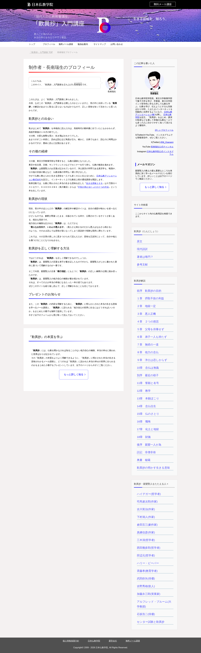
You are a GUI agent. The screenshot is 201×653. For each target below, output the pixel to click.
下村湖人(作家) (146, 516)
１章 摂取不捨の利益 (150, 298)
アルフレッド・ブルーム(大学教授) (154, 604)
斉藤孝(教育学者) (147, 570)
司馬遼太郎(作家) (147, 501)
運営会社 (113, 641)
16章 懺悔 (144, 421)
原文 (139, 241)
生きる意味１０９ (94, 183)
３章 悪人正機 (146, 313)
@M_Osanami (167, 142)
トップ (32, 44)
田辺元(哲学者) (146, 555)
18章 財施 (144, 436)
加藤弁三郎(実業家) (148, 593)
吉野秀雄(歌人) (146, 586)
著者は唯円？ (145, 256)
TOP (41, 52)
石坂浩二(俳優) (146, 614)
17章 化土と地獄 (148, 429)
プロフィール (49, 44)
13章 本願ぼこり (148, 398)
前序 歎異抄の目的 (149, 290)
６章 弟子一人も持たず (152, 336)
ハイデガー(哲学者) (149, 493)
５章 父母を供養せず (150, 329)
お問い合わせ (116, 44)
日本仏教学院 (94, 641)
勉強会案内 (83, 44)
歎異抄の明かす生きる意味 (153, 467)
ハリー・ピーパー (148, 563)
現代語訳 (142, 249)
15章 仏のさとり (148, 413)
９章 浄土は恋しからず (152, 359)
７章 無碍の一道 (148, 344)
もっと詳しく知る (73, 374)
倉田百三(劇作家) (147, 524)
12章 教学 (144, 390)
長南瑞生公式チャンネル (162, 147)
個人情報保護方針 (71, 641)
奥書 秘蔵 (143, 459)
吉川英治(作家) (146, 509)
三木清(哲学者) (146, 539)
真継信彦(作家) (146, 532)
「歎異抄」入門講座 (58, 23)
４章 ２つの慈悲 (148, 321)
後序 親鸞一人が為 (149, 444)
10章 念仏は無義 (148, 367)
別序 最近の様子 (148, 375)
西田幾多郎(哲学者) (148, 547)
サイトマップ (100, 44)
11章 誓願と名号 (148, 383)
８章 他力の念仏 (148, 352)
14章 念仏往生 (146, 406)
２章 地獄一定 (146, 306)
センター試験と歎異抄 (150, 621)
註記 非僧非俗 (146, 452)
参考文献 (142, 264)
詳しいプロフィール (164, 130)
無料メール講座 (163, 4)
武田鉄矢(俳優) (146, 578)
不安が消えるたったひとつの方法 (93, 187)
